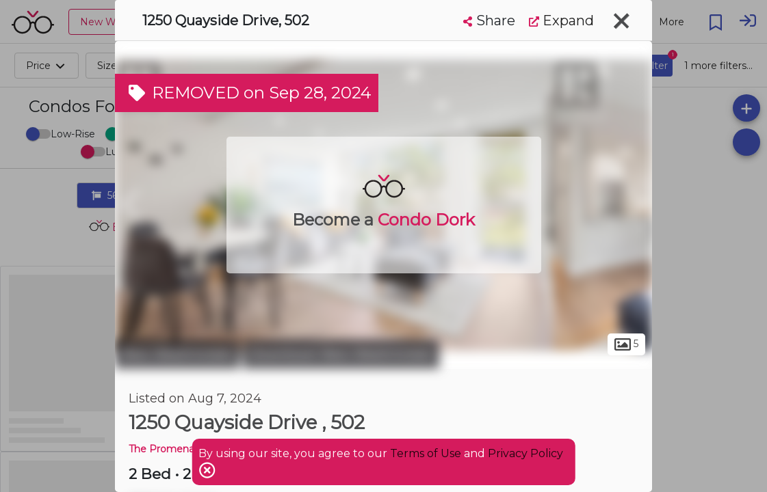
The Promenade (168, 449)
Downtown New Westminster (341, 353)
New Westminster (177, 353)
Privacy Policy (525, 453)
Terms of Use (425, 453)
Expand (561, 20)
